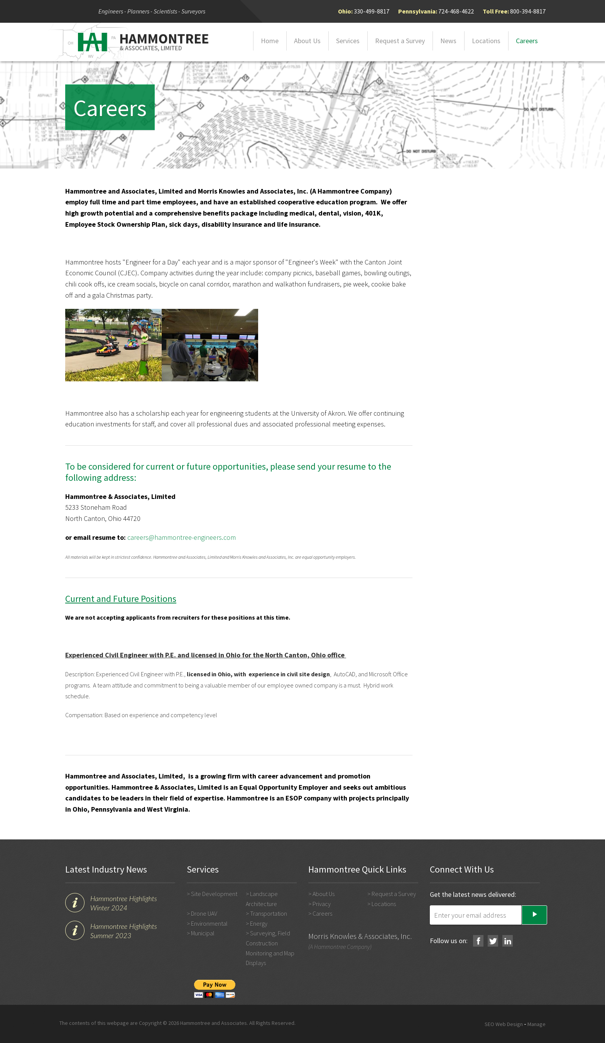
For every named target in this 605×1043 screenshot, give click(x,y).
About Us (307, 40)
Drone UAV (204, 913)
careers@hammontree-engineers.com (181, 537)
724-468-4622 (456, 11)
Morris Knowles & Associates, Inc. (360, 936)
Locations (486, 40)
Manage (536, 1024)
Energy (258, 923)
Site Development (214, 894)
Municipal (203, 933)
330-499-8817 (371, 11)
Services (348, 40)
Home (270, 40)
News (448, 40)
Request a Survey (400, 40)
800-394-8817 (528, 11)
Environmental (209, 923)
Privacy (322, 904)
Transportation (268, 913)
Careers (527, 40)
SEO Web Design (504, 1024)
